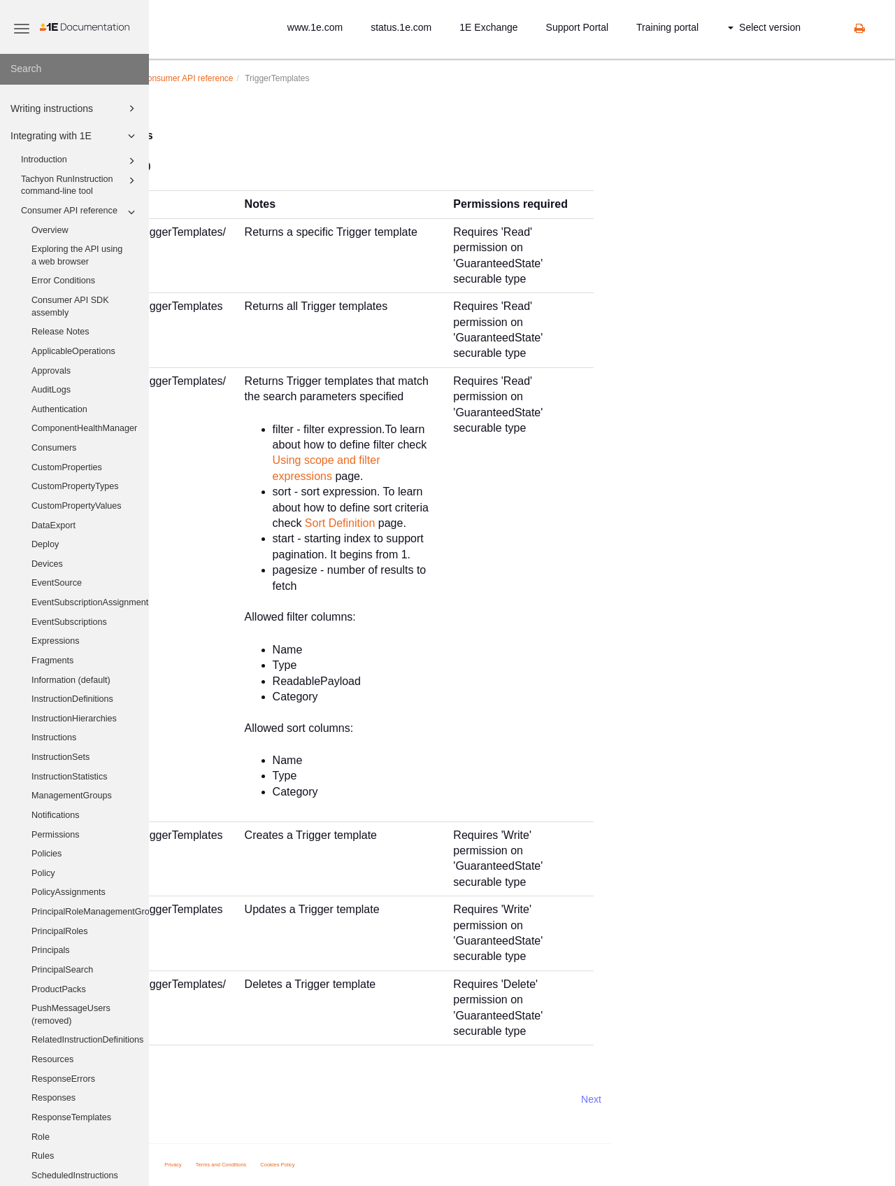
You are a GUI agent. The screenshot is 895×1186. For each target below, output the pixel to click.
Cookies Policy (427, 1165)
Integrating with (243, 78)
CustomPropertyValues (76, 506)
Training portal (667, 27)
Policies (46, 854)
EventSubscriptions (69, 622)
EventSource (56, 583)
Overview (49, 230)
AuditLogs (51, 390)
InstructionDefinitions (72, 699)
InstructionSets (60, 757)
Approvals (51, 371)
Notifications (55, 815)
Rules (42, 1156)
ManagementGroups (71, 795)
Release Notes (60, 332)
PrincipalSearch (62, 970)
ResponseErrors (63, 1079)
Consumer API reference (80, 212)
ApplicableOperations (73, 351)
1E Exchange (488, 27)
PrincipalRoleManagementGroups (90, 912)
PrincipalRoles (59, 931)
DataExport (53, 525)
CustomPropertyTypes (75, 486)
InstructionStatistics (69, 777)
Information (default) (70, 680)
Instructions (53, 737)
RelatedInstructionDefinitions (87, 1040)
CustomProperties (66, 467)
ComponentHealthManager (84, 428)
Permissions (55, 835)
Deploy (45, 544)
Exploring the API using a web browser (76, 255)
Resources (52, 1059)
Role (40, 1137)
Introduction (80, 161)
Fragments (52, 660)
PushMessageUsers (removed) (70, 1014)
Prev (186, 1099)
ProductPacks (58, 989)
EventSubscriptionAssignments (90, 602)
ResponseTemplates (71, 1117)
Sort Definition (489, 523)
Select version (764, 27)
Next (740, 1099)
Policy (43, 873)
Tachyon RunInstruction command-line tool (80, 185)
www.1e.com (315, 27)
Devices (47, 564)
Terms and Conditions (370, 1165)
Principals (50, 950)
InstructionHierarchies (74, 718)
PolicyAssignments (68, 892)
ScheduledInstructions (74, 1175)
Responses (53, 1098)
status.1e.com (401, 27)
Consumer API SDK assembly (70, 306)
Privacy (322, 1165)
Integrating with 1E (74, 135)
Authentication (59, 409)
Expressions (55, 641)
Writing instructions (74, 108)
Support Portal (577, 27)
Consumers (53, 448)
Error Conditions (63, 280)
